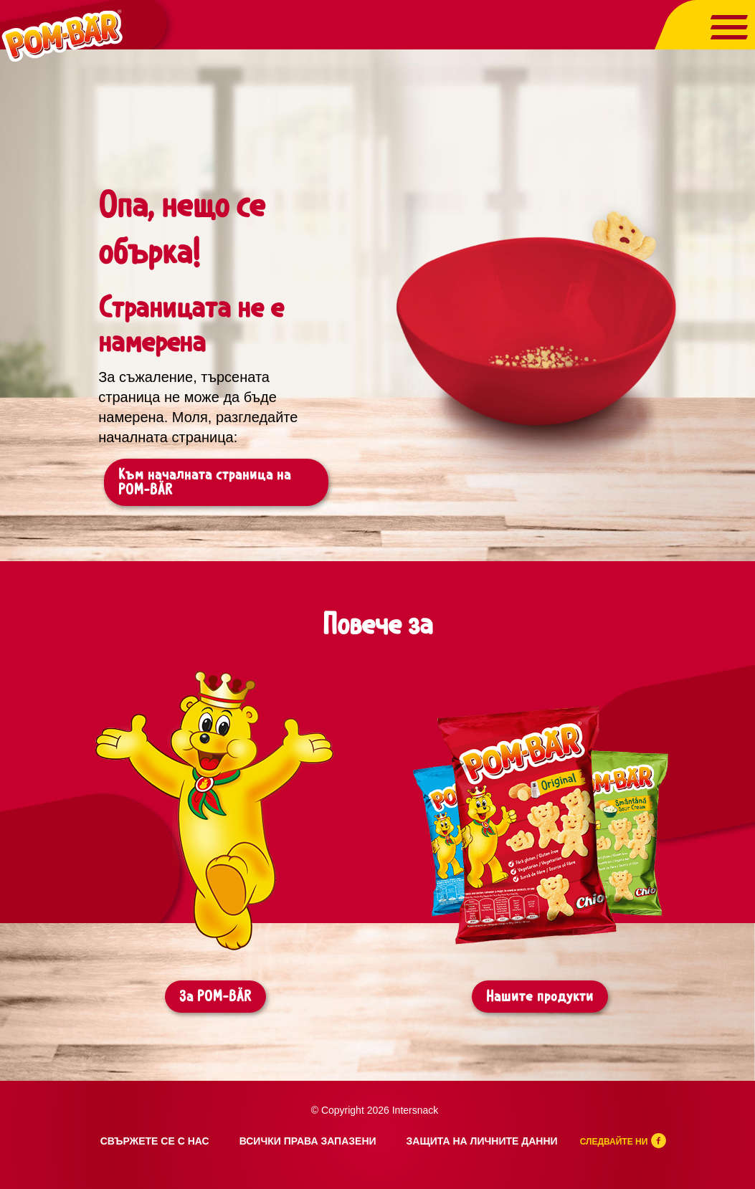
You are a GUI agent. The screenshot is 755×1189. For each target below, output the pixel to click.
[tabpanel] (215, 855)
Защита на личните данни (482, 1141)
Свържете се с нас (154, 1141)
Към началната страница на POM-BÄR (204, 482)
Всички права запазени (307, 1141)
